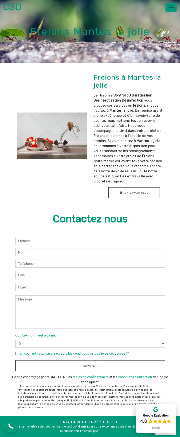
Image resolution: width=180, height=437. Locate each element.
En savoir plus (134, 192)
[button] (11, 426)
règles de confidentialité (91, 377)
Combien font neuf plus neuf (36, 335)
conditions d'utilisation (135, 377)
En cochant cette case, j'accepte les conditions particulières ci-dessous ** (74, 353)
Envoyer (90, 365)
